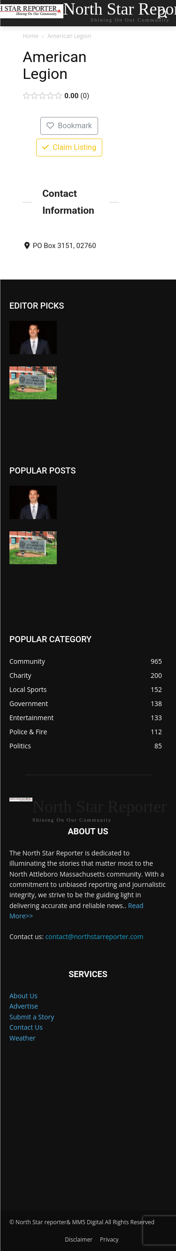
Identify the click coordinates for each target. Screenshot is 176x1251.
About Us (23, 995)
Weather (22, 1037)
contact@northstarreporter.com (95, 936)
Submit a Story (31, 1016)
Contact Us (26, 1027)
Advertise (23, 1006)
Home (30, 36)
